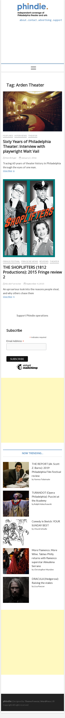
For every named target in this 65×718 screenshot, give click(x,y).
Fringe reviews (29, 261)
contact (32, 19)
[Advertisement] (32, 44)
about (23, 19)
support (57, 19)
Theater (32, 135)
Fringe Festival (11, 261)
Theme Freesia (32, 701)
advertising (44, 19)
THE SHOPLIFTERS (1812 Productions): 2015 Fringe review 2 (32, 272)
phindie (7, 701)
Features (8, 135)
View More (8, 171)
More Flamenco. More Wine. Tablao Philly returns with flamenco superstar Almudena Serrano (44, 558)
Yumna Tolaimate (42, 479)
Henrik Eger (10, 158)
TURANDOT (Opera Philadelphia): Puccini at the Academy (45, 496)
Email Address (15, 341)
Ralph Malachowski (43, 504)
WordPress (46, 701)
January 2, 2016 (27, 158)
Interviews (20, 135)
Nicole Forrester (12, 283)
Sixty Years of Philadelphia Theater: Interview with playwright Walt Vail (27, 146)
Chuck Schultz (40, 529)
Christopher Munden (44, 569)
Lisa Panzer (39, 586)
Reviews (44, 261)
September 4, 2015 (34, 283)
